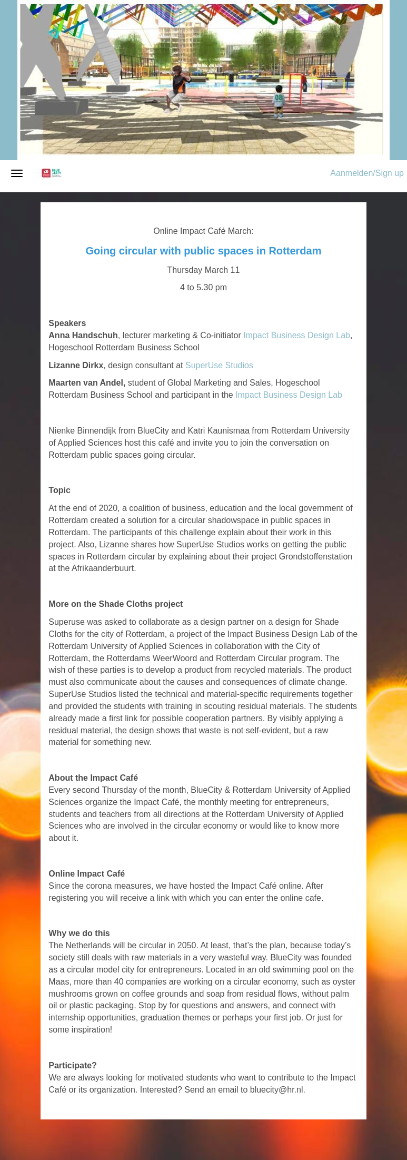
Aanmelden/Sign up (367, 173)
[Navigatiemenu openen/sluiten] (16, 173)
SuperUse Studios (219, 365)
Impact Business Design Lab (296, 335)
